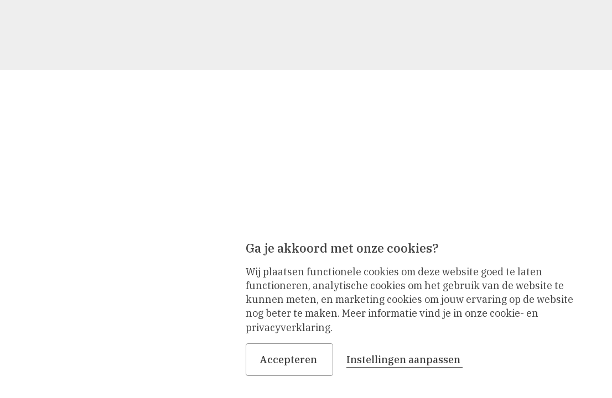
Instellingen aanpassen (404, 359)
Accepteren (289, 359)
